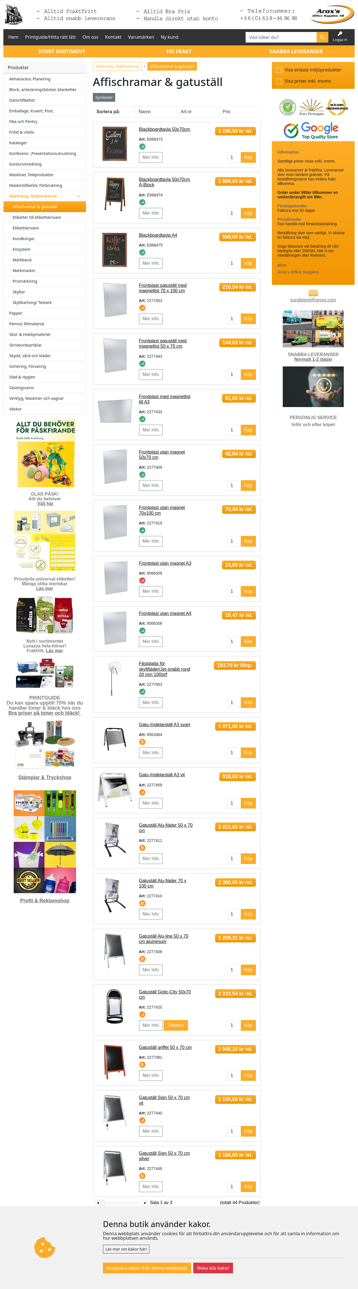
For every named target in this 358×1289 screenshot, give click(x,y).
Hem (13, 37)
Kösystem (21, 249)
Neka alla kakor (213, 1268)
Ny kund (169, 37)
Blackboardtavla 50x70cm (164, 129)
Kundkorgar (23, 238)
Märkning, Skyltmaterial (117, 66)
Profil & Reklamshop (44, 901)
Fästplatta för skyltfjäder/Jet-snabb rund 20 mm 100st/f (164, 669)
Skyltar (19, 291)
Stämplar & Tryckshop (44, 777)
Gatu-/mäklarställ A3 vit (162, 774)
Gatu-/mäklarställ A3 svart (164, 724)
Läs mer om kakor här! (126, 1249)
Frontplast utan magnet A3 (165, 563)
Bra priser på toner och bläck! (44, 713)
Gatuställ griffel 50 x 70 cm (165, 1047)
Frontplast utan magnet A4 (165, 613)
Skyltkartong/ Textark (32, 302)
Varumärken (141, 37)
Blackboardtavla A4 (158, 235)
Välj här (45, 503)
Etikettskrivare (26, 228)
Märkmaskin (24, 270)
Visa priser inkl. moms (308, 81)
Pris (226, 111)
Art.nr (186, 111)
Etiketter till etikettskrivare (37, 217)
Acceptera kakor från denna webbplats (147, 1268)
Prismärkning (25, 281)
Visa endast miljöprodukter (313, 70)
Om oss (90, 37)
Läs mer (44, 588)
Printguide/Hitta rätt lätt (50, 37)
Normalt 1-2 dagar (313, 359)
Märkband (22, 260)
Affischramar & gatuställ (35, 206)
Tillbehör (175, 1025)
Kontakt (113, 37)
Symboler (104, 97)
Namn (145, 111)
